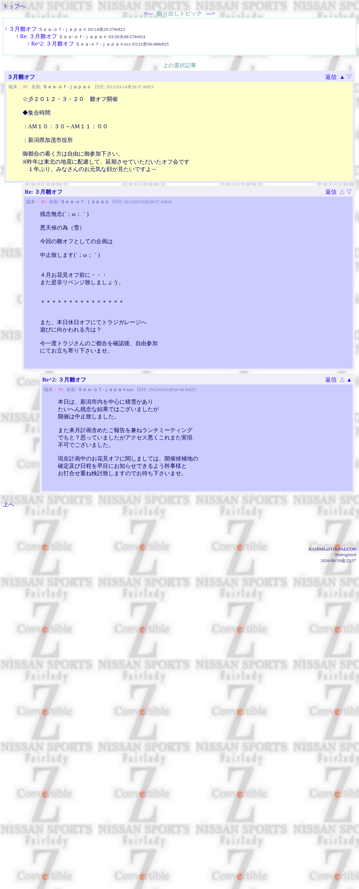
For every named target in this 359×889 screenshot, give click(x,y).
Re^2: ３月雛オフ (52, 44)
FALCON (347, 549)
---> (210, 13)
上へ (8, 504)
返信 (331, 77)
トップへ (14, 6)
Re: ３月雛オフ (38, 36)
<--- (148, 13)
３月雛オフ (23, 29)
